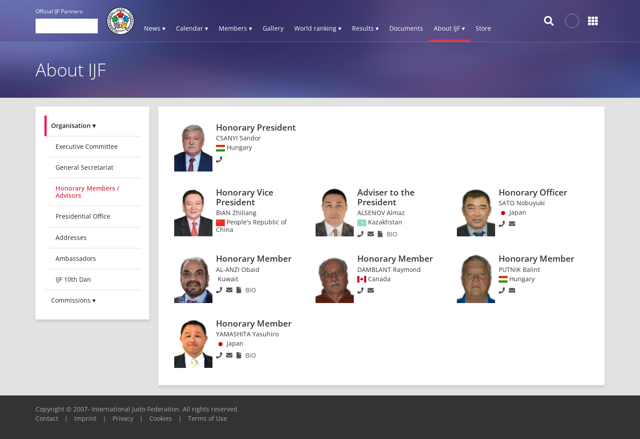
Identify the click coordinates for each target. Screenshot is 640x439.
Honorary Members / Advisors (87, 192)
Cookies (160, 418)
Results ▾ (365, 28)
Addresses (71, 237)
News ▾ (154, 28)
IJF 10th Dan (73, 279)
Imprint (85, 418)
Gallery (273, 28)
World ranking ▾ (317, 28)
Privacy (122, 418)
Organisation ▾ (73, 125)
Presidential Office (83, 216)
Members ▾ (235, 28)
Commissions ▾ (73, 300)
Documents (406, 28)
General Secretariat (84, 167)
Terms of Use (207, 418)
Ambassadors (76, 258)
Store (483, 28)
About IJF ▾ (449, 28)
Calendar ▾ (192, 28)
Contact (47, 418)
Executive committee (87, 146)
